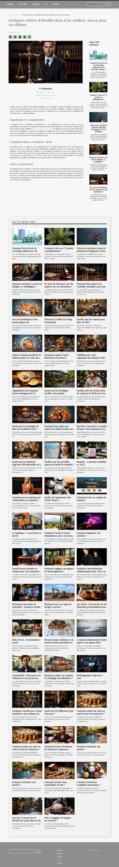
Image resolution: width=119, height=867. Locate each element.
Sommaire (47, 88)
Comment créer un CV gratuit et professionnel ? (98, 97)
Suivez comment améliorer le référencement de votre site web (26, 358)
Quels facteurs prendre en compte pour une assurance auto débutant (25, 571)
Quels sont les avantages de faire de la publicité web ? (25, 427)
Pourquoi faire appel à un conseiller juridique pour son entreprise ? (91, 287)
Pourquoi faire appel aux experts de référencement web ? (59, 429)
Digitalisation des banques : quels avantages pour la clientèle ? (25, 393)
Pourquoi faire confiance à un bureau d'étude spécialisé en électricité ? (58, 642)
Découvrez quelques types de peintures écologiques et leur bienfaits (98, 128)
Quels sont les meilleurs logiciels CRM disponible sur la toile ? (27, 465)
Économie (23, 4)
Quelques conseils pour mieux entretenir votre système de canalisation (27, 714)
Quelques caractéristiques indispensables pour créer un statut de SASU (91, 571)
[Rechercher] (96, 4)
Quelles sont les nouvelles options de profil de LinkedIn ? (59, 463)
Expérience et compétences (46, 92)
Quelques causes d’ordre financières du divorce (56, 356)
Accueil (11, 15)
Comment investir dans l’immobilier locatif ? (55, 783)
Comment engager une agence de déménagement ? (59, 570)
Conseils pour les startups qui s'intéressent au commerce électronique (26, 500)
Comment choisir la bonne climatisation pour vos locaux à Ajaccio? (59, 536)
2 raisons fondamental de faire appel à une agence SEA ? (92, 641)
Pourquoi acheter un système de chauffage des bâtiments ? (58, 677)
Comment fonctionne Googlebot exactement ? (88, 783)
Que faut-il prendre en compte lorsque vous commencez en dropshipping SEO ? (92, 429)
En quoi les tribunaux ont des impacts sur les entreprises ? (98, 189)
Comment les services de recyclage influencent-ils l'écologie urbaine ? (98, 66)
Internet (36, 4)
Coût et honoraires (45, 98)
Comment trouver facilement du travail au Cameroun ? (58, 748)
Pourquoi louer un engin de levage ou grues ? (58, 605)
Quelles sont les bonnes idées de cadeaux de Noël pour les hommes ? (91, 393)
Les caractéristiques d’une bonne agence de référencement (25, 322)
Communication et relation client (46, 95)
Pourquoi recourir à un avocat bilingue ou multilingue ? (98, 159)
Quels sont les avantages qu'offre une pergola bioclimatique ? (56, 393)
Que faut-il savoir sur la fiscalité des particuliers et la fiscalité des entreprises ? (26, 820)
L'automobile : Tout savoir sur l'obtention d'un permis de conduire (26, 678)
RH (46, 4)
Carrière (9, 4)
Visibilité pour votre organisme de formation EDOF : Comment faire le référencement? (91, 359)
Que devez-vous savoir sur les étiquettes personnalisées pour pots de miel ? (92, 607)
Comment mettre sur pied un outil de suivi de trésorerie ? (91, 712)
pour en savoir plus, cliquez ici (42, 129)
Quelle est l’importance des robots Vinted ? (57, 499)
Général (55, 4)
